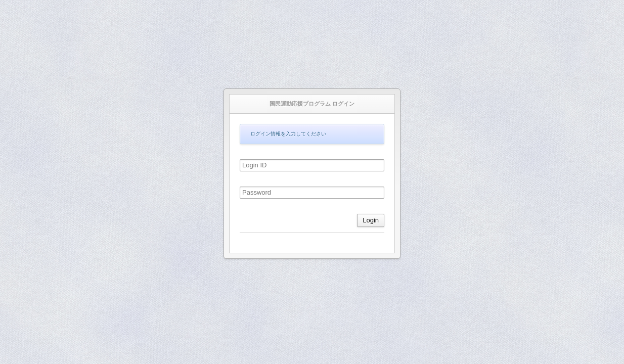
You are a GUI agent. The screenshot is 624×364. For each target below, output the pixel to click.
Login (371, 220)
